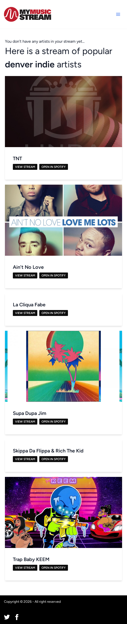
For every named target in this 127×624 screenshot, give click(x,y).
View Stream (25, 167)
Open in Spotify (54, 167)
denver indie (30, 64)
